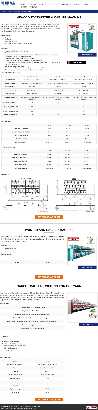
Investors (34, 7)
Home (23, 4)
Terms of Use (35, 406)
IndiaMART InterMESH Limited (27, 408)
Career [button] (24, 7)
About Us (32, 4)
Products (10, 11)
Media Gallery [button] (45, 4)
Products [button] (66, 4)
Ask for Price (87, 55)
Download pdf (76, 62)
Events (56, 4)
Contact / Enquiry (81, 4)
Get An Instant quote (49, 217)
